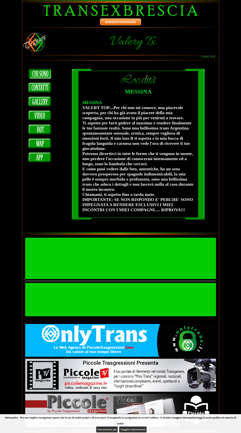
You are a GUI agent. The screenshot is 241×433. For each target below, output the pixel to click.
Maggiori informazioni (132, 429)
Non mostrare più (107, 429)
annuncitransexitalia (120, 22)
